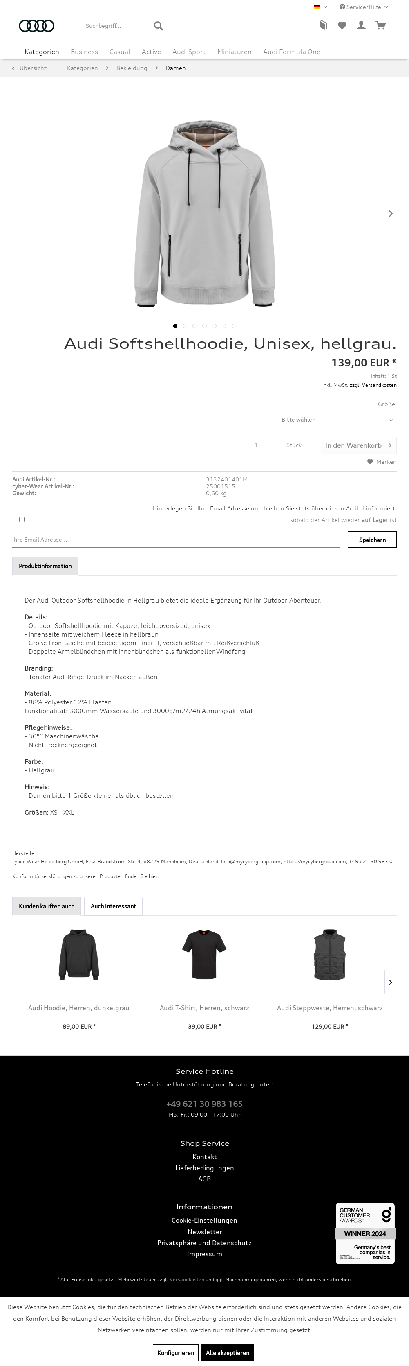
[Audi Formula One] (291, 51)
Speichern (372, 539)
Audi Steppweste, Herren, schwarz (330, 1008)
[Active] (151, 51)
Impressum (204, 1254)
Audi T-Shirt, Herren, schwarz (204, 1008)
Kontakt (204, 1157)
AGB (204, 1179)
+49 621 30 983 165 (204, 1104)
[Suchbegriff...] (126, 26)
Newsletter (205, 1232)
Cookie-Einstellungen (204, 1220)
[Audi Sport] (189, 51)
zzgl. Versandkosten (373, 385)
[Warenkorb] (381, 26)
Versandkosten (187, 1279)
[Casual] (120, 51)
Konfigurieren (175, 1352)
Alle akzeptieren (227, 1352)
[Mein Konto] (361, 26)
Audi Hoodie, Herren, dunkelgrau (79, 1008)
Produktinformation (45, 565)
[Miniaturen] (234, 51)
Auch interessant (113, 906)
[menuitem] (126, 26)
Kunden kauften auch (46, 906)
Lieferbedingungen (204, 1168)
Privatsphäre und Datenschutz (204, 1243)
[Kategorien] (42, 51)
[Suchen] (158, 26)
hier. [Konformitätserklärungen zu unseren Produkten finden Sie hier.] (154, 876)
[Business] (84, 51)
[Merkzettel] (342, 26)
